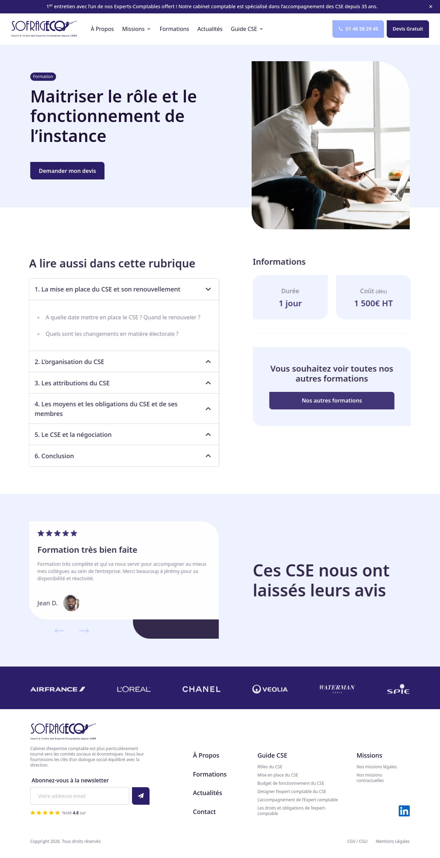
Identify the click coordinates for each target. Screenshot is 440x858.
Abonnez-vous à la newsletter (70, 780)
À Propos (206, 755)
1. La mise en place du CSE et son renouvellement (119, 289)
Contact (204, 811)
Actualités (207, 793)
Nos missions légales (376, 767)
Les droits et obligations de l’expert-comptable (291, 810)
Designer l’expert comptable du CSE (291, 791)
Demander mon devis (67, 171)
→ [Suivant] (79, 629)
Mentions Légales (393, 841)
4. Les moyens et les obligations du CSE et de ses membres (119, 409)
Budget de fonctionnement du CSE (290, 783)
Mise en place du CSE (277, 775)
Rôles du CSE (269, 767)
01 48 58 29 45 (358, 28)
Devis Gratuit (408, 28)
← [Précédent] (54, 629)
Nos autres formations (337, 400)
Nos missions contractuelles (370, 777)
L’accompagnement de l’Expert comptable (297, 800)
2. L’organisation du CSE (119, 361)
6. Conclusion (119, 456)
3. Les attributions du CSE (119, 383)
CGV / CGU (357, 841)
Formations (210, 774)
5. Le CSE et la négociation (119, 434)
